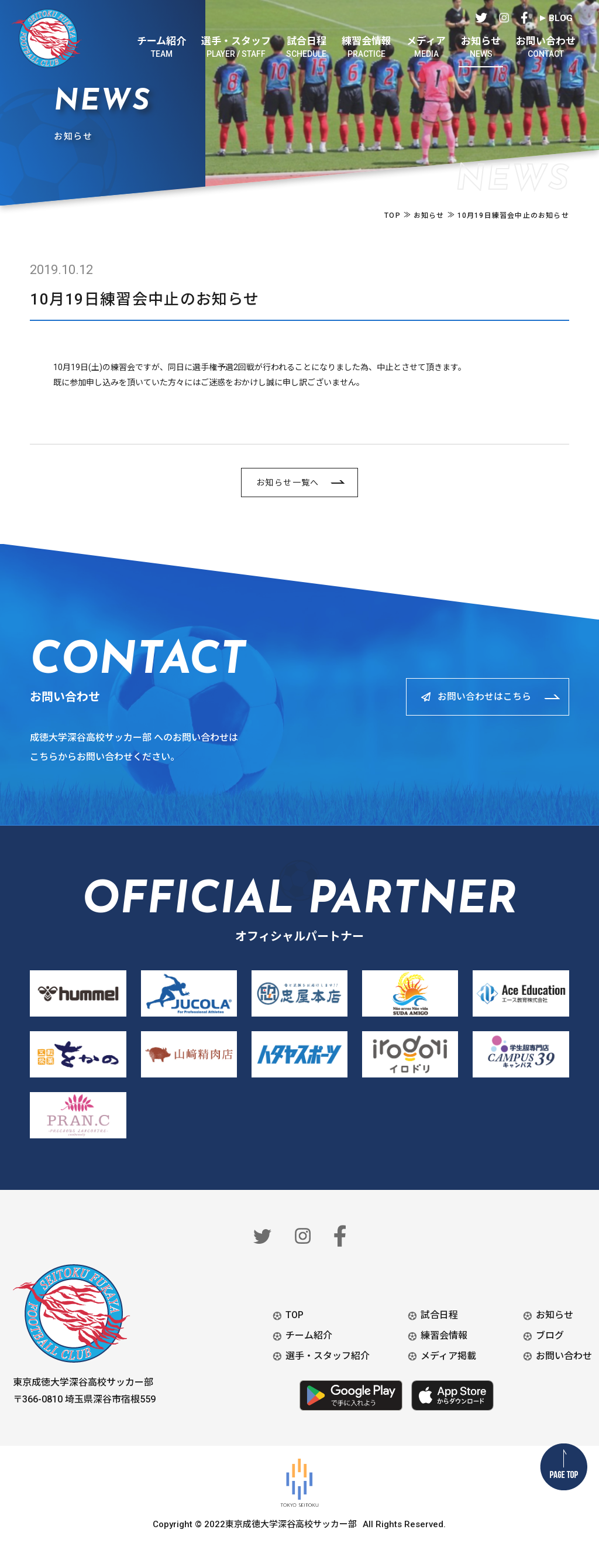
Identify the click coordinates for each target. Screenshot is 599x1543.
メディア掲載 (448, 1355)
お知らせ (554, 1314)
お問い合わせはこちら (480, 696)
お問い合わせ (564, 1355)
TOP (294, 1314)
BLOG (561, 18)
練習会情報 (444, 1335)
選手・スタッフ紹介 (327, 1355)
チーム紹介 (308, 1335)
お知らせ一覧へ (287, 482)
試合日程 (439, 1314)
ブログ (550, 1335)
